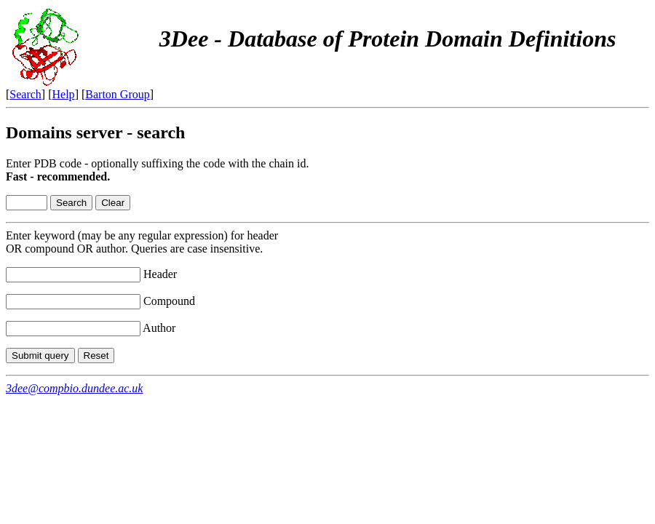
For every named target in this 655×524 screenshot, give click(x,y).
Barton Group (117, 94)
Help (63, 94)
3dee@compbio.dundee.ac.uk (74, 388)
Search (25, 94)
